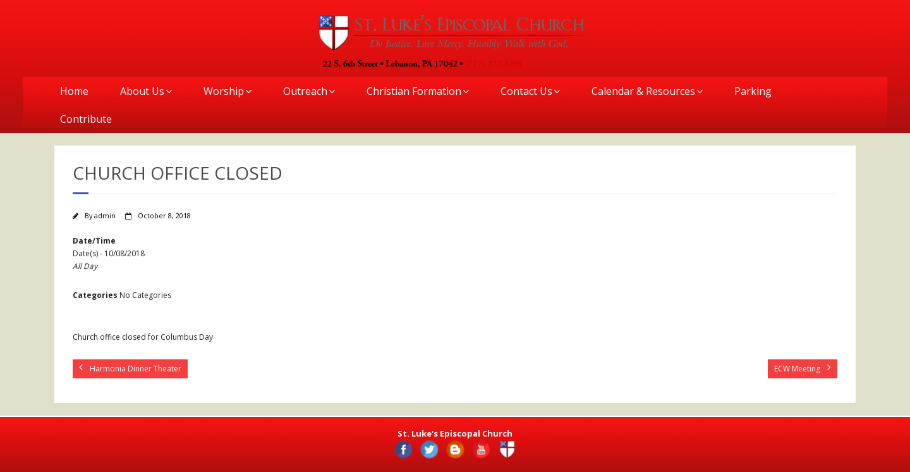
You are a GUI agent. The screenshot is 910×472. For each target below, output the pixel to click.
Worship (223, 91)
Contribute (86, 119)
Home (74, 91)
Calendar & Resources (643, 91)
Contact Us (526, 91)
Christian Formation (414, 91)
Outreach (305, 91)
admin (105, 215)
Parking (753, 91)
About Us (142, 91)
